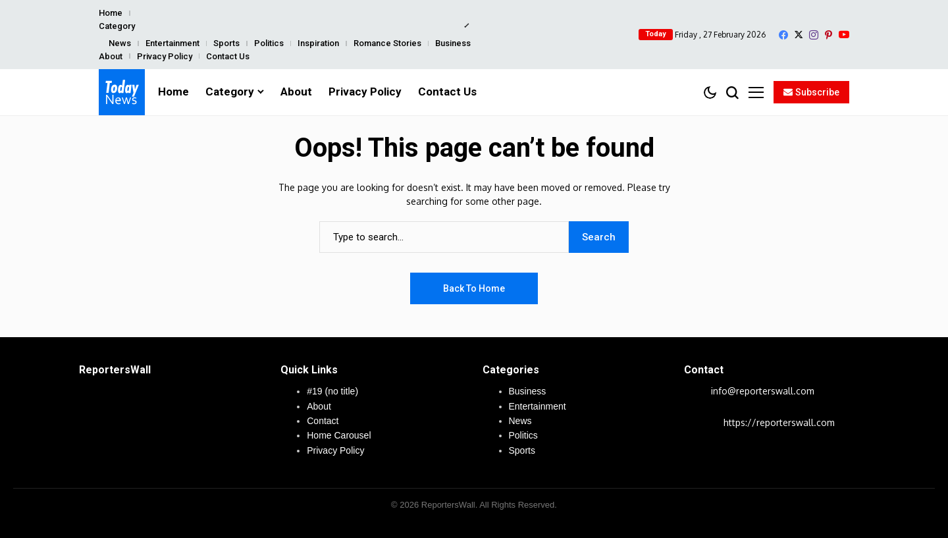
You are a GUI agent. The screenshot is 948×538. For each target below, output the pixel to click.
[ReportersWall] (122, 92)
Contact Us (228, 56)
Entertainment (172, 43)
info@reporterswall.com (762, 390)
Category (117, 26)
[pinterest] (828, 35)
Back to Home (474, 288)
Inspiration (318, 43)
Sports (226, 43)
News (120, 43)
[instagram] (813, 35)
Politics (269, 43)
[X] (799, 34)
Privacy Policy (164, 56)
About (110, 56)
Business (453, 43)
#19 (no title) (332, 391)
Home (110, 13)
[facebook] (783, 35)
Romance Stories (387, 43)
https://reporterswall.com (779, 422)
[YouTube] (844, 34)
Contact (322, 421)
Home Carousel (339, 435)
